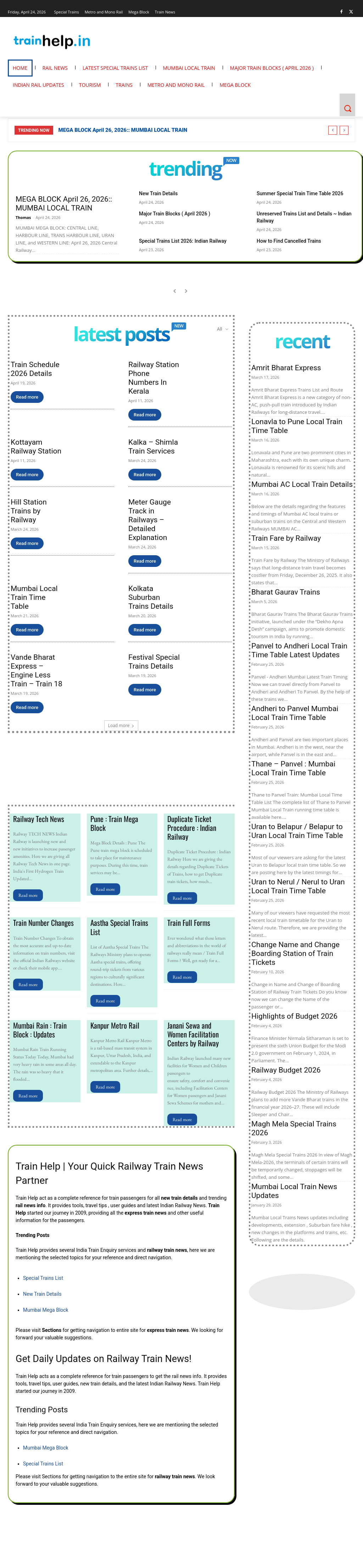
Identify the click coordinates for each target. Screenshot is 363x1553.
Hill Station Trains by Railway (29, 511)
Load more (121, 725)
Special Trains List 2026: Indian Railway (176, 232)
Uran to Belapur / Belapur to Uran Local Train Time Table (297, 831)
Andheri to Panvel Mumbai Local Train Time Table (294, 713)
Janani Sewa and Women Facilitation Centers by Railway (198, 1031)
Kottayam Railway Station (36, 446)
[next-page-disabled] (186, 291)
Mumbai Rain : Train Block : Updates (38, 1027)
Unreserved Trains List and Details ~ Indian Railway (305, 212)
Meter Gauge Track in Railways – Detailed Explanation (149, 520)
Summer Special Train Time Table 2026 (294, 193)
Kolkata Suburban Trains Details (150, 597)
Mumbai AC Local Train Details (302, 484)
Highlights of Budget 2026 (294, 1016)
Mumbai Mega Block (45, 1306)
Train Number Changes (42, 921)
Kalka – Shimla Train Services (153, 446)
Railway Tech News (37, 818)
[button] (347, 108)
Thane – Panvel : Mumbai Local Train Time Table (293, 768)
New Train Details (155, 193)
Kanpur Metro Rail (113, 1023)
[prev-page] (174, 291)
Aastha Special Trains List (117, 925)
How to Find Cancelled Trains (284, 232)
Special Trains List (43, 1274)
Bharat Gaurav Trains (285, 592)
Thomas (23, 217)
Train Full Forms (187, 921)
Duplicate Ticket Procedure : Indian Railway (190, 827)
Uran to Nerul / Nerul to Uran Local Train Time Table (298, 886)
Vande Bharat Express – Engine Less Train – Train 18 (36, 670)
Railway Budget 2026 (286, 1070)
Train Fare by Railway (286, 538)
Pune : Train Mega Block (121, 818)
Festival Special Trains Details (154, 661)
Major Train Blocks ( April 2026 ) (169, 212)
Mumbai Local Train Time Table (34, 597)
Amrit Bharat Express (286, 368)
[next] (344, 130)
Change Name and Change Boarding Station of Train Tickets (295, 953)
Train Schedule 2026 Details (35, 369)
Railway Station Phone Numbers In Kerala (153, 377)
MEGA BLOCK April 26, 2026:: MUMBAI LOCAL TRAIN (123, 130)
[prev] (332, 130)
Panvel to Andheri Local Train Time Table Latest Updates (299, 650)
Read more (27, 397)
